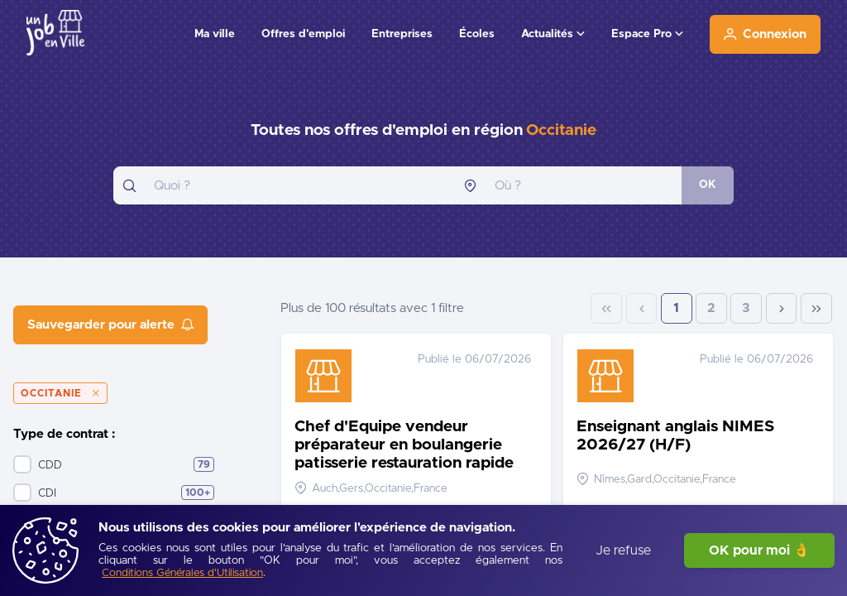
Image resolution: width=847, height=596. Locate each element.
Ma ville (214, 34)
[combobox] (283, 185)
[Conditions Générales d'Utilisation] (182, 574)
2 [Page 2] (711, 308)
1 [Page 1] (676, 308)
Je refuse (623, 550)
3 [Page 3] (746, 308)
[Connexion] (765, 34)
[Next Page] (781, 308)
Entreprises (402, 34)
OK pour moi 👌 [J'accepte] (759, 550)
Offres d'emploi (303, 34)
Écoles (477, 34)
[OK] (708, 185)
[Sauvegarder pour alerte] (110, 324)
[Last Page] (816, 308)
